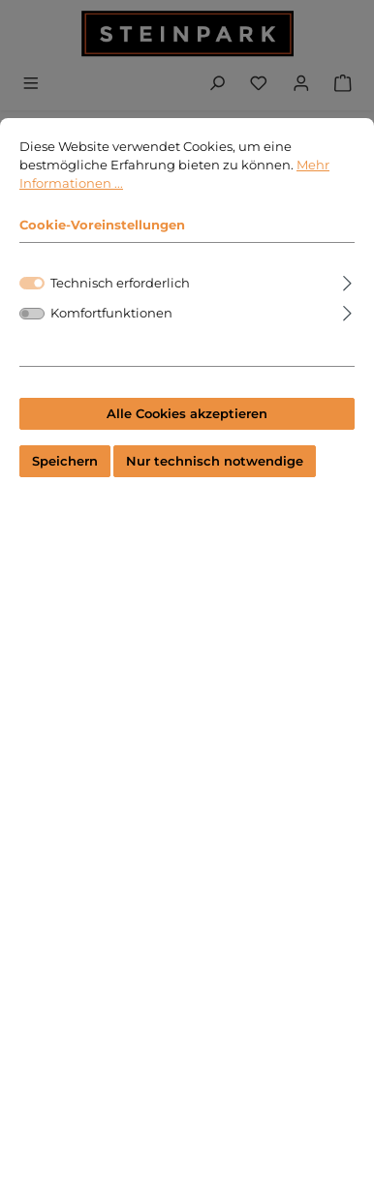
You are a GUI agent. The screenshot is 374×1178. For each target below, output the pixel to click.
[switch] (32, 332)
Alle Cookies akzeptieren (187, 432)
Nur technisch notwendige (214, 480)
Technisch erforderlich (120, 302)
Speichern (65, 480)
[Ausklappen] (347, 299)
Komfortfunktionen (111, 332)
